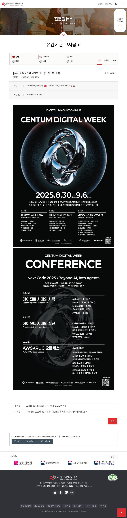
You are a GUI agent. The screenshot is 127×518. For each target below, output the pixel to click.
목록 (112, 421)
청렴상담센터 (26, 506)
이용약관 (67, 506)
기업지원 (46, 57)
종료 (114, 61)
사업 (44, 61)
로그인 (100, 4)
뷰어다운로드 (78, 506)
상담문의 (30, 441)
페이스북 (60, 492)
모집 (71, 57)
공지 (71, 61)
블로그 (72, 492)
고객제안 (45, 441)
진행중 (106, 61)
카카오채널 (66, 492)
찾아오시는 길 (91, 506)
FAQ (17, 441)
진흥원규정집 (39, 506)
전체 (17, 57)
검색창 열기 (116, 4)
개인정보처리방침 (53, 506)
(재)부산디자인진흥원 (12, 4)
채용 (17, 61)
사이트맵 (103, 506)
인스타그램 (55, 492)
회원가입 (108, 4)
